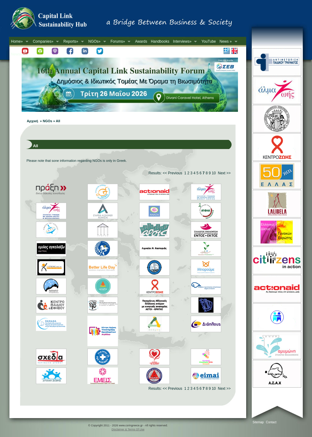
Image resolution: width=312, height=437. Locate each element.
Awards (141, 41)
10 (214, 173)
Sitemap (258, 422)
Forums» (119, 41)
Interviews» (184, 41)
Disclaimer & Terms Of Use (128, 429)
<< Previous (172, 173)
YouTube (208, 41)
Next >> (224, 173)
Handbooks (160, 41)
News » (227, 41)
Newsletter (19, 54)
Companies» (45, 41)
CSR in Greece (55, 20)
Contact (271, 422)
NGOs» (96, 41)
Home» (18, 41)
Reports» (73, 41)
